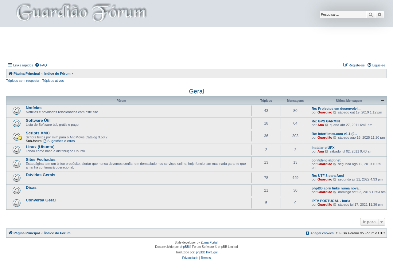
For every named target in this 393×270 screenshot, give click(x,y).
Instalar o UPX (323, 147)
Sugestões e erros (59, 141)
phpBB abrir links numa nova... (336, 188)
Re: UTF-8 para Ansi (328, 175)
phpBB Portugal (206, 252)
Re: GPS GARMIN (326, 121)
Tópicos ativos (53, 80)
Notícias (33, 107)
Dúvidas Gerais (40, 175)
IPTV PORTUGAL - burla (331, 201)
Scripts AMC (38, 133)
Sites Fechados (41, 159)
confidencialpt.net (326, 160)
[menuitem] (41, 65)
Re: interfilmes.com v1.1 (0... (334, 134)
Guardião (324, 112)
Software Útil (38, 120)
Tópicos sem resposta (22, 80)
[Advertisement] (196, 44)
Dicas (31, 187)
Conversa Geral (41, 200)
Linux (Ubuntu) (40, 147)
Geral (196, 91)
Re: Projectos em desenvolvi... (336, 108)
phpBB (184, 246)
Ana (320, 125)
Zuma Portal (209, 242)
